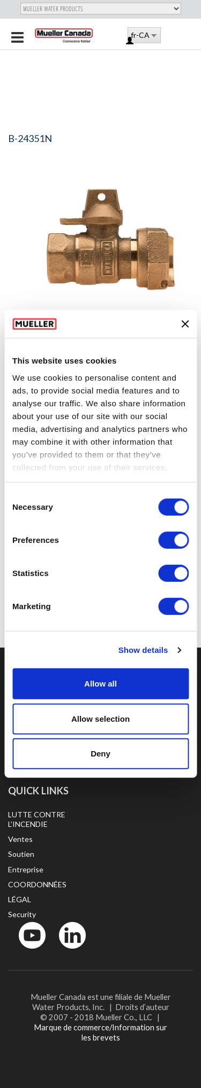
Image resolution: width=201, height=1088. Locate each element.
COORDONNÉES (37, 884)
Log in (130, 41)
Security (22, 914)
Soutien (21, 853)
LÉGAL (19, 899)
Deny (100, 753)
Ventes (20, 838)
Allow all (100, 683)
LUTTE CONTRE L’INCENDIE (36, 819)
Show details (143, 650)
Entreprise (25, 869)
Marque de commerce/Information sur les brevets (100, 1032)
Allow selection (100, 718)
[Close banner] (185, 324)
